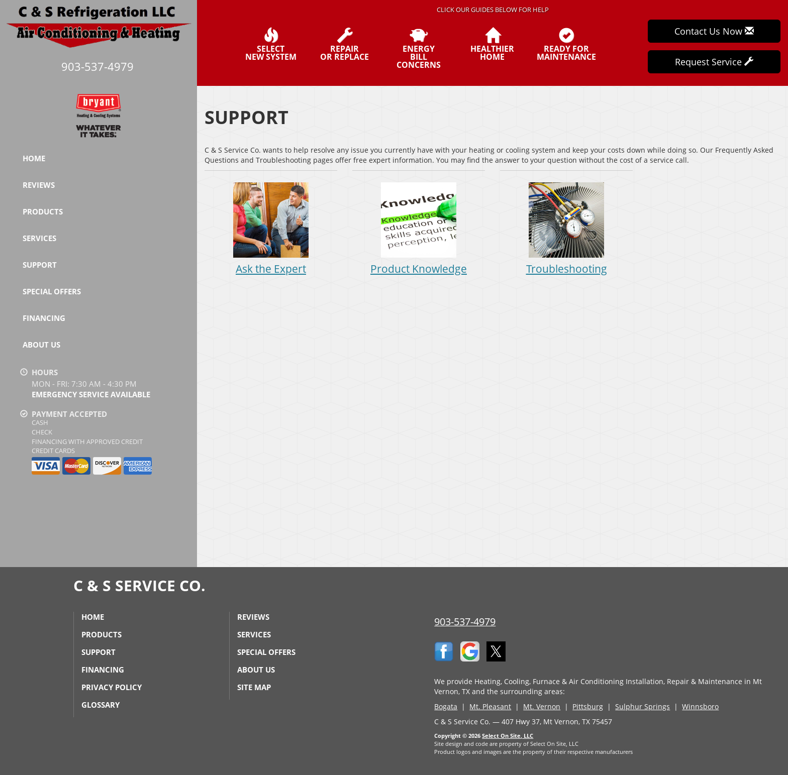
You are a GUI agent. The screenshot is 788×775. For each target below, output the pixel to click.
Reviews (39, 185)
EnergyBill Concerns (418, 48)
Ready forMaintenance (566, 44)
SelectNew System (271, 44)
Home (34, 158)
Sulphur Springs (642, 706)
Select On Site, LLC (507, 735)
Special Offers (52, 291)
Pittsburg (587, 706)
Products (43, 211)
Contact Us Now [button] (714, 31)
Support (40, 265)
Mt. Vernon (541, 706)
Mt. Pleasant (490, 706)
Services (39, 238)
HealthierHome (492, 44)
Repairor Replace (344, 44)
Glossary (100, 705)
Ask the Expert (271, 228)
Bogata (445, 706)
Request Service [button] (714, 62)
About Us (41, 345)
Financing (44, 318)
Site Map (254, 687)
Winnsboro (700, 706)
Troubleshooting (566, 228)
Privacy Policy (111, 687)
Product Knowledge (418, 228)
